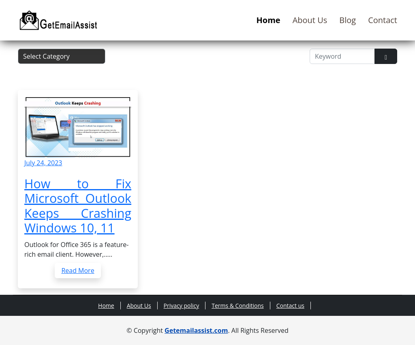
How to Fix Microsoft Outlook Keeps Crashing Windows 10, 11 (77, 205)
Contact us (290, 305)
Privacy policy (181, 305)
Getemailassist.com (196, 330)
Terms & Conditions (238, 305)
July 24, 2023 (43, 162)
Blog (347, 20)
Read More (77, 270)
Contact (382, 20)
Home (268, 20)
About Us (310, 20)
